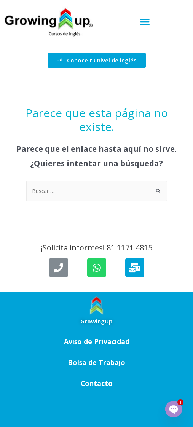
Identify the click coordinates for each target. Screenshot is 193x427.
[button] (145, 22)
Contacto (97, 383)
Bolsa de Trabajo (96, 362)
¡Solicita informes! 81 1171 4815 (96, 247)
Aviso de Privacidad (96, 341)
